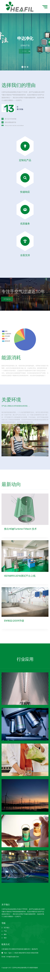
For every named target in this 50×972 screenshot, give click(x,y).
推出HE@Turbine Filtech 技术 (20, 528)
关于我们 (6, 299)
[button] (22, 67)
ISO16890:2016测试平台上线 (19, 575)
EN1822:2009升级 (14, 620)
